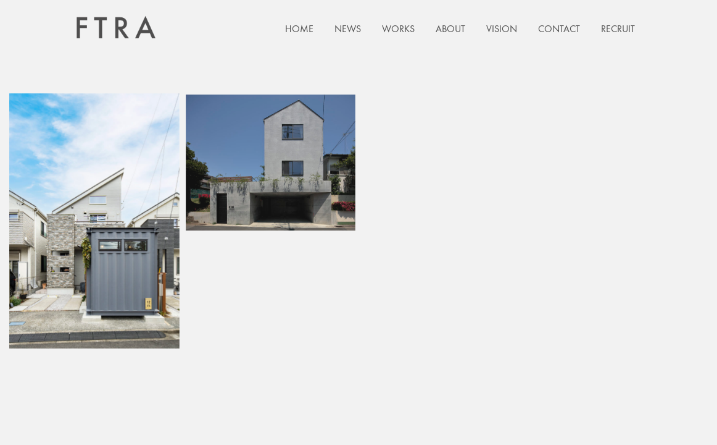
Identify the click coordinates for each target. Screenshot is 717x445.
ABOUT (450, 29)
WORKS (398, 29)
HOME (299, 29)
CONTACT (559, 29)
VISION (501, 29)
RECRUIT (618, 29)
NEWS (347, 29)
